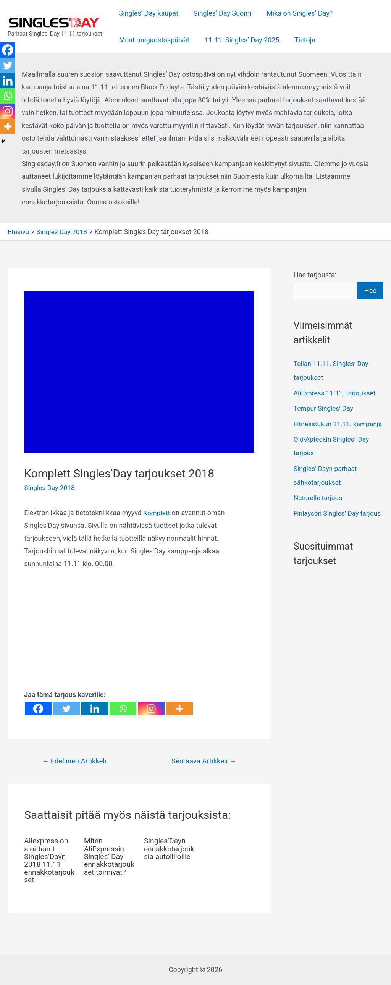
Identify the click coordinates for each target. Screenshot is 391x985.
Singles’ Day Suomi (220, 13)
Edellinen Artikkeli (75, 761)
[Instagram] (151, 708)
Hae (370, 290)
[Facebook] (38, 708)
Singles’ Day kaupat (148, 13)
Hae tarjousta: (315, 275)
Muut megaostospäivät (153, 40)
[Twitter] (66, 708)
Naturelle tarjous (319, 512)
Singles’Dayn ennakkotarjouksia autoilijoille (168, 853)
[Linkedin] (94, 708)
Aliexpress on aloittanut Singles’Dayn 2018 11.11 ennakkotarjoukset (48, 860)
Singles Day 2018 (50, 488)
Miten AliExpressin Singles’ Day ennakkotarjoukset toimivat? (108, 857)
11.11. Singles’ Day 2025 (239, 40)
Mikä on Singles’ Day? (296, 13)
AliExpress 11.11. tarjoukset (336, 393)
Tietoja (301, 40)
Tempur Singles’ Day (324, 408)
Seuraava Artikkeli (202, 761)
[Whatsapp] (123, 708)
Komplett (157, 513)
